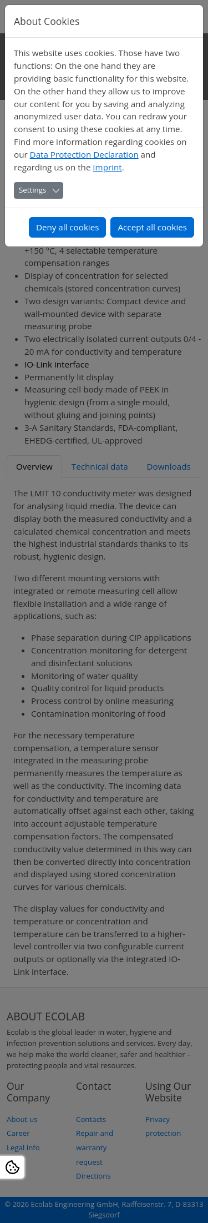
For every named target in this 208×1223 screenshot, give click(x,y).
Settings (32, 190)
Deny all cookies (67, 227)
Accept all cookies (152, 227)
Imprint (107, 167)
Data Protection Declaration (84, 154)
